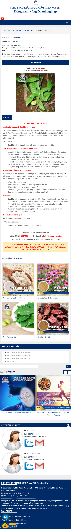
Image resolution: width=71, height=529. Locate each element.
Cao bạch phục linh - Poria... (14, 298)
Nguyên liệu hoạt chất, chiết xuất (18, 355)
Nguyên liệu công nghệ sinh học (18, 358)
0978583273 (32, 457)
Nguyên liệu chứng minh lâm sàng (19, 352)
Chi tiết (6, 117)
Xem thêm (46, 249)
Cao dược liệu (28, 30)
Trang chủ (6, 30)
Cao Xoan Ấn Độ (9, 337)
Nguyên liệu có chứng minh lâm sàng (16, 516)
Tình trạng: (6, 42)
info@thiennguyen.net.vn (17, 496)
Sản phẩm (17, 30)
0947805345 (32, 434)
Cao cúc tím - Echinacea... (48, 298)
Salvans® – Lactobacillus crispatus (18, 413)
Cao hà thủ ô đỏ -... (45, 337)
